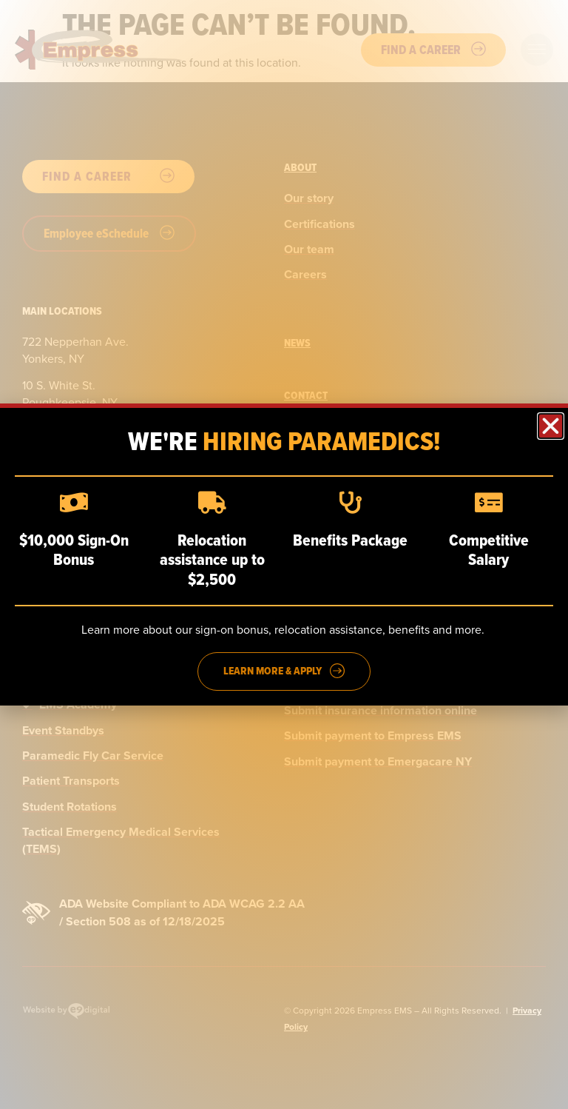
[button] (550, 426)
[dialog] (284, 554)
